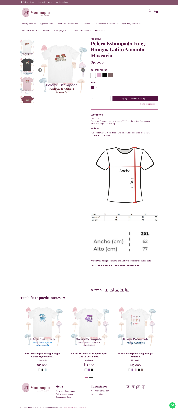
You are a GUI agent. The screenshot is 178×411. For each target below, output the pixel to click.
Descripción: (97, 115)
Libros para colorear (82, 30)
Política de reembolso (64, 394)
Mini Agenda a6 (29, 24)
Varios (88, 24)
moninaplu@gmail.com (100, 391)
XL (105, 87)
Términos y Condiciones (65, 391)
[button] (40, 70)
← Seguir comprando (146, 104)
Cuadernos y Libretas (107, 24)
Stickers (46, 30)
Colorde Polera (99, 70)
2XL (111, 87)
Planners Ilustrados (30, 30)
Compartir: (96, 290)
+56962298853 (97, 394)
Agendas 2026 (46, 24)
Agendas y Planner (131, 24)
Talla (93, 83)
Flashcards (100, 30)
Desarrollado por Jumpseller (74, 408)
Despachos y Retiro (63, 397)
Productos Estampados (68, 24)
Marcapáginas (61, 30)
